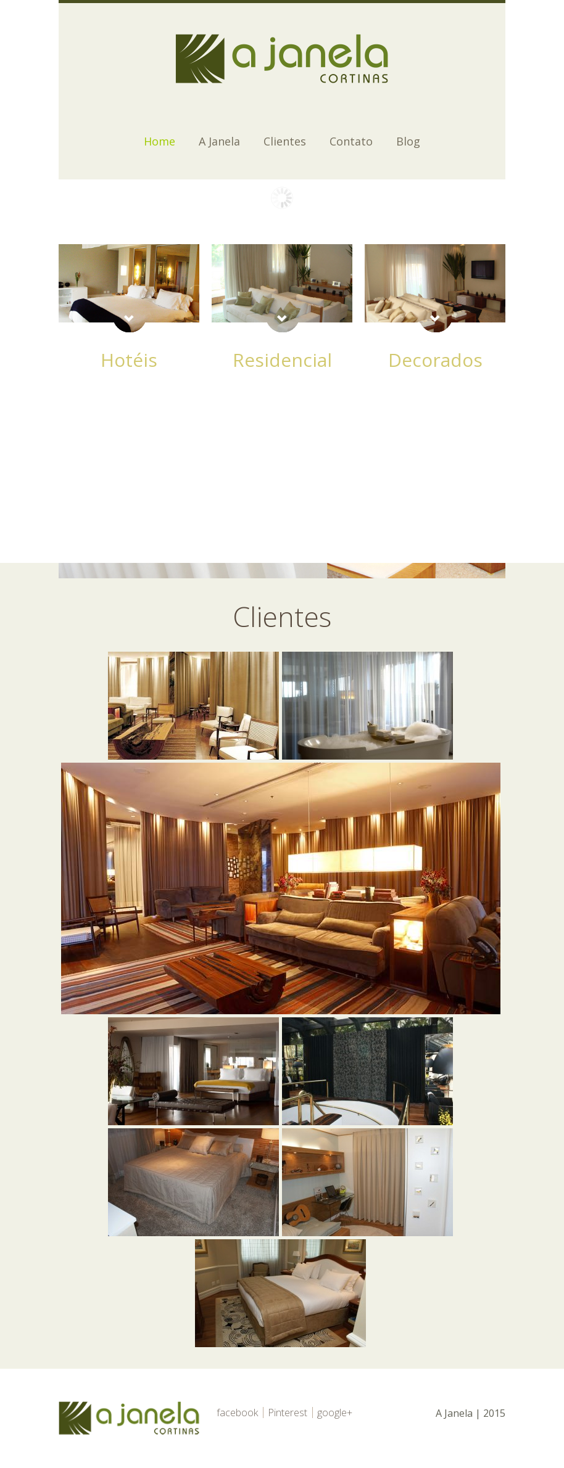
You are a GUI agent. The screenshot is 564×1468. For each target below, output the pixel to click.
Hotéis (129, 359)
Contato (351, 141)
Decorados (435, 359)
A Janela (219, 141)
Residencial (282, 359)
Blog (408, 141)
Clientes (284, 141)
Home (159, 141)
